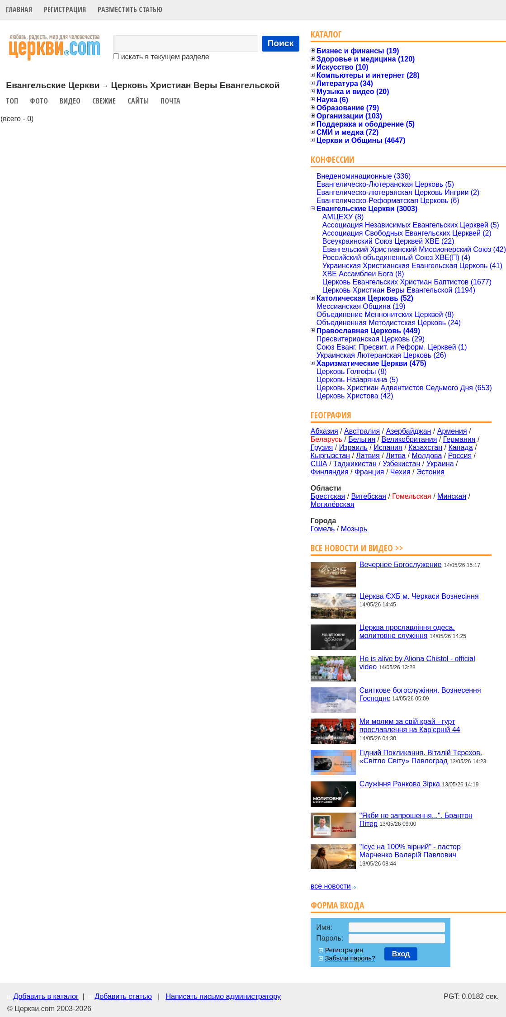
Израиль (353, 447)
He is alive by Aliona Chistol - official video (417, 663)
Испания (388, 447)
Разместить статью (130, 9)
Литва (396, 455)
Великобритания (409, 439)
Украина (440, 464)
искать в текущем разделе (161, 57)
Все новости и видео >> (357, 548)
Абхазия (324, 431)
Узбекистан (401, 464)
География (331, 415)
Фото (39, 101)
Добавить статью (123, 996)
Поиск (281, 43)
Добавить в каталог (45, 996)
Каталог (326, 34)
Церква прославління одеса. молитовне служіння (407, 631)
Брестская (328, 496)
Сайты (138, 101)
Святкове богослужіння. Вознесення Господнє (420, 694)
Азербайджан (408, 431)
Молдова (426, 455)
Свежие (104, 101)
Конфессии (333, 159)
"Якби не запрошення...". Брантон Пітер (416, 819)
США (319, 464)
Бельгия (361, 439)
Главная (19, 9)
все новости (331, 886)
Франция (369, 472)
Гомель (323, 529)
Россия (460, 455)
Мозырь (354, 529)
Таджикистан (355, 464)
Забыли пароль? (350, 958)
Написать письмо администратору (223, 996)
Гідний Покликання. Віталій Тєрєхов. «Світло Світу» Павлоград (420, 757)
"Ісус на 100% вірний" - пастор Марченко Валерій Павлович (410, 851)
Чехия (400, 472)
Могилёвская (333, 504)
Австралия (362, 431)
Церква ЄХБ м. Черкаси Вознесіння (419, 596)
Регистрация (65, 9)
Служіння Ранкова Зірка (399, 784)
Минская (451, 496)
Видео (70, 101)
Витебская (368, 496)
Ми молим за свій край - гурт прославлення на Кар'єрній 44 (409, 725)
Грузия (322, 447)
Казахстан (425, 447)
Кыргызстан (330, 455)
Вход (401, 954)
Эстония (430, 472)
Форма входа (337, 905)
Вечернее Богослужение (400, 564)
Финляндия (330, 472)
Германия (459, 439)
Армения (452, 431)
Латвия (367, 455)
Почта (170, 101)
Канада (460, 447)
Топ (12, 101)
